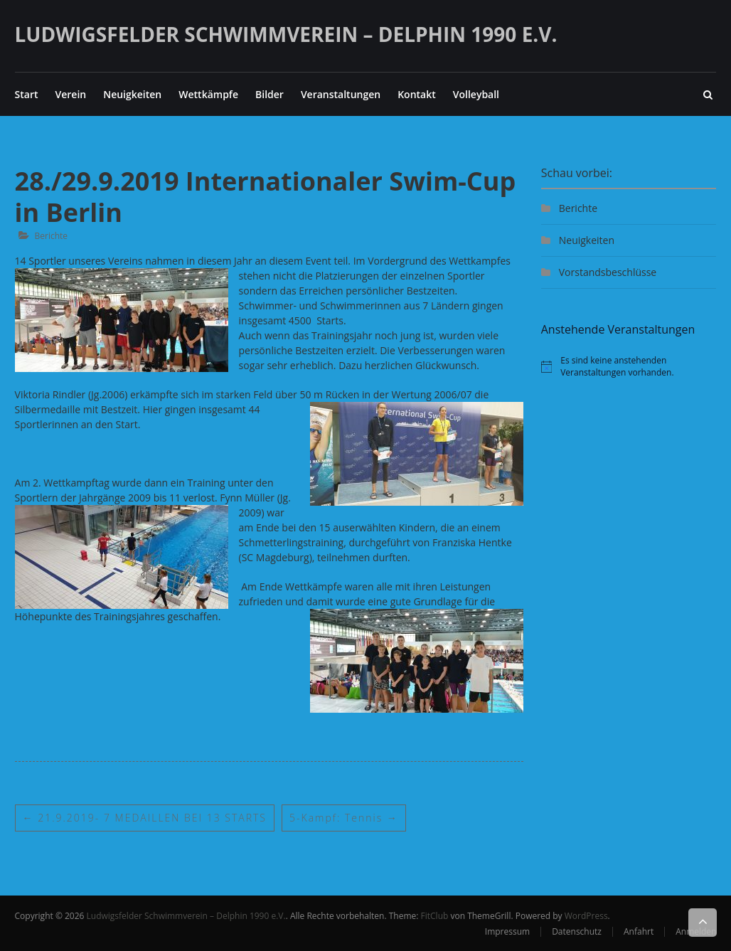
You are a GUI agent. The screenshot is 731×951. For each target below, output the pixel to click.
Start (26, 94)
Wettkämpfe (208, 94)
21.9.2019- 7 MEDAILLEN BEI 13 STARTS (145, 817)
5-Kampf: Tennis (343, 817)
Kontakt (416, 94)
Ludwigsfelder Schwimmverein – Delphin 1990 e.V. (286, 34)
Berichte (51, 236)
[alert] (629, 366)
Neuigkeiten (132, 94)
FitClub (435, 916)
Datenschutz (577, 931)
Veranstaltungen (340, 94)
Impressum (507, 931)
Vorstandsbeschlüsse (607, 272)
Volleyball (476, 94)
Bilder (269, 94)
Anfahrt (638, 931)
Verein (70, 94)
